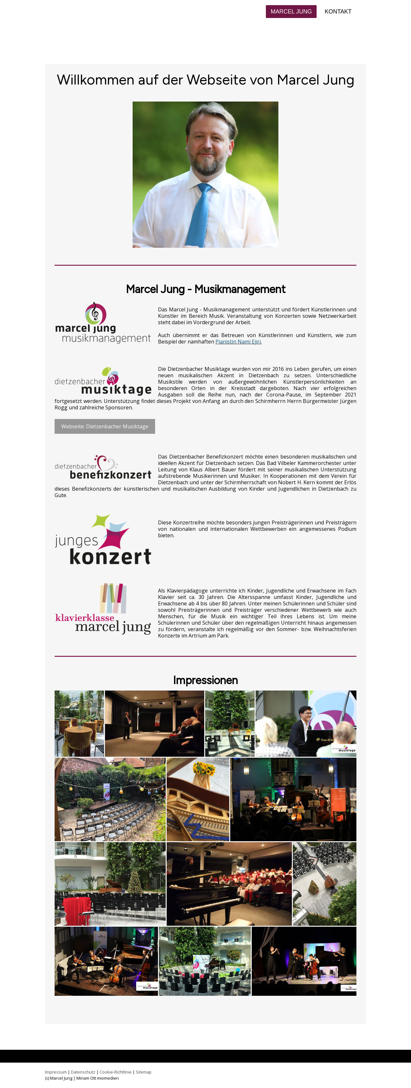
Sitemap (144, 1072)
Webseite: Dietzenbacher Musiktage (104, 426)
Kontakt (338, 11)
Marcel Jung (291, 11)
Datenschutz (83, 1072)
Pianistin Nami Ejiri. (238, 341)
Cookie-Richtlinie (116, 1072)
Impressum (56, 1072)
